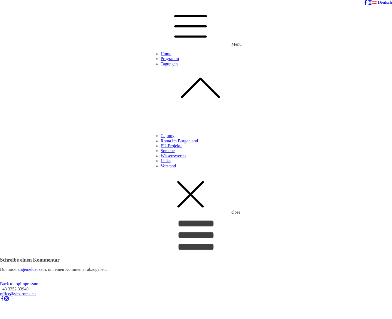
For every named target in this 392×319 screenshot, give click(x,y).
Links (165, 160)
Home (166, 53)
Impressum (29, 283)
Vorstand (168, 166)
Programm (170, 58)
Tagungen (201, 85)
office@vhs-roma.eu (18, 294)
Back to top (10, 283)
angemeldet (28, 269)
